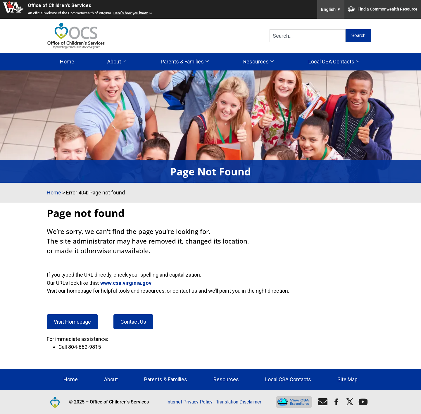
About (116, 61)
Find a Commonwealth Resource (382, 9)
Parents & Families (185, 61)
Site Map (347, 379)
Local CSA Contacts (333, 61)
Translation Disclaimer (238, 402)
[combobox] (308, 35)
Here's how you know (130, 13)
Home (67, 61)
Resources (258, 61)
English (331, 9)
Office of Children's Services (59, 5)
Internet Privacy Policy (189, 402)
